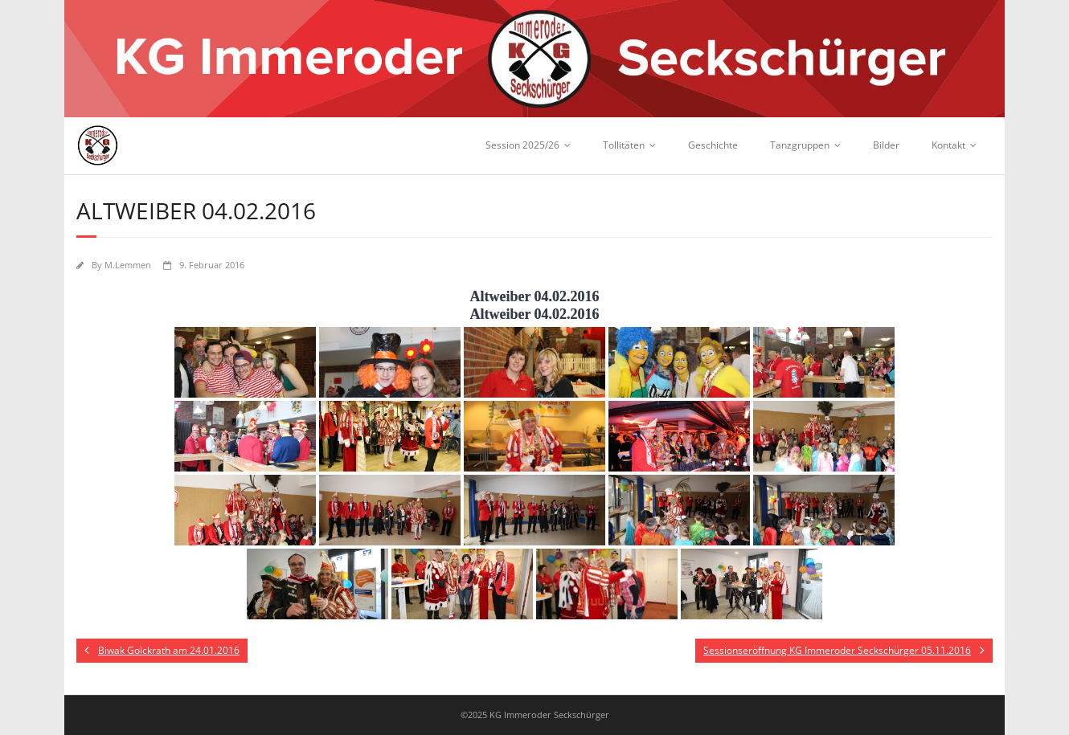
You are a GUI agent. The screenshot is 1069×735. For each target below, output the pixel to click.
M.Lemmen (127, 265)
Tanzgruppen (799, 145)
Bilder (886, 145)
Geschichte (713, 145)
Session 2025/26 (522, 145)
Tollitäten (624, 145)
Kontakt (948, 145)
